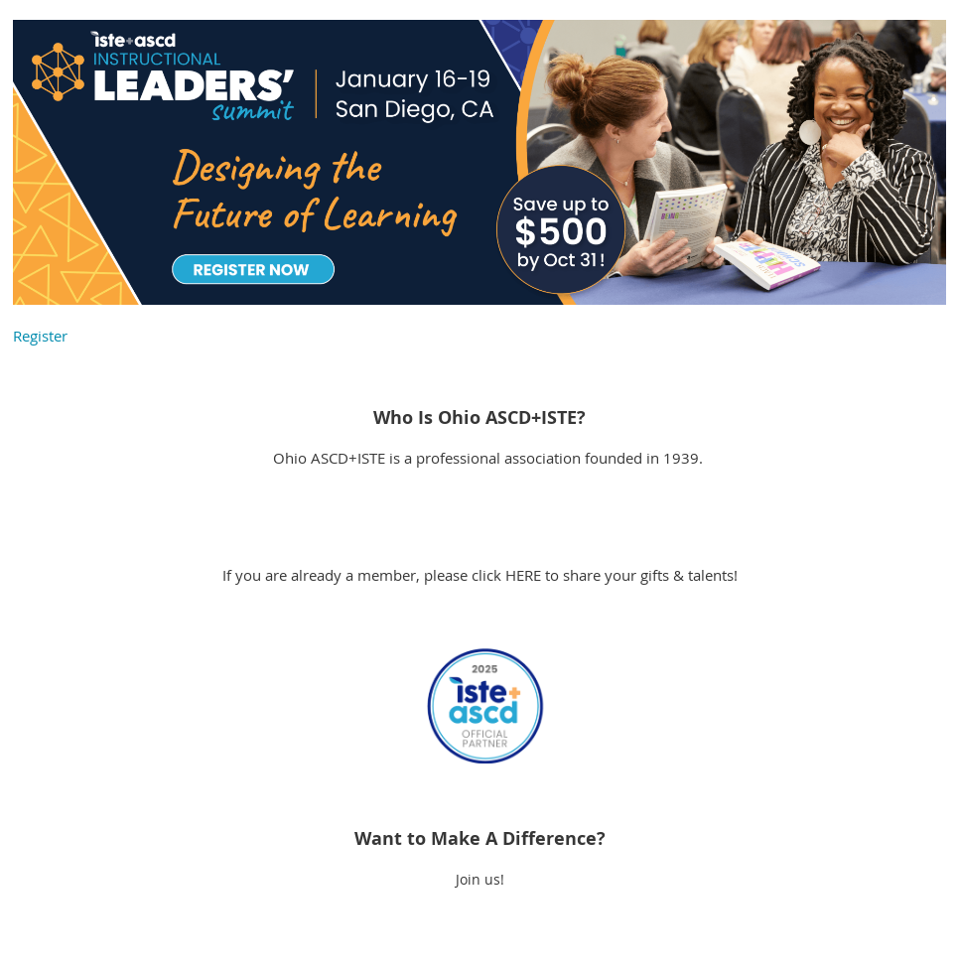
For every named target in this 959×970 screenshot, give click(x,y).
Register (40, 336)
